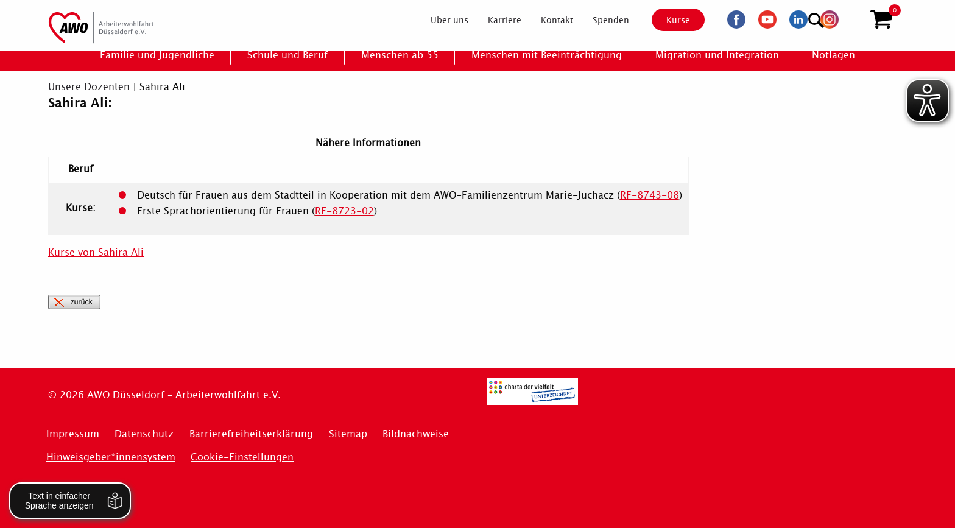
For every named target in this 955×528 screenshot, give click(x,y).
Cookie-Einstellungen (242, 457)
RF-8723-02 (344, 211)
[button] (881, 20)
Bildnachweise (415, 434)
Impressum (72, 434)
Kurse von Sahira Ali (96, 252)
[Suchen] (851, 18)
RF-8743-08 (649, 195)
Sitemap (348, 434)
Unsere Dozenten (89, 86)
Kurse (667, 20)
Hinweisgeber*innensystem (110, 457)
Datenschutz (144, 434)
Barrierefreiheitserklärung (251, 434)
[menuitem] (439, 21)
